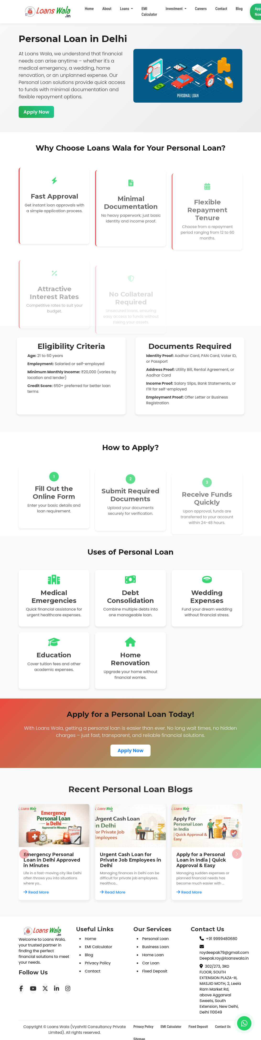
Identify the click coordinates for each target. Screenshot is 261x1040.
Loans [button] (125, 10)
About (106, 9)
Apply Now (31, 112)
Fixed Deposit (154, 971)
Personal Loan (155, 938)
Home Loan (153, 955)
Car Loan (150, 963)
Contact (92, 971)
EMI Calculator (149, 15)
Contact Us (223, 1026)
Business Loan (155, 947)
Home (89, 9)
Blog (89, 955)
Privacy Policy (98, 963)
